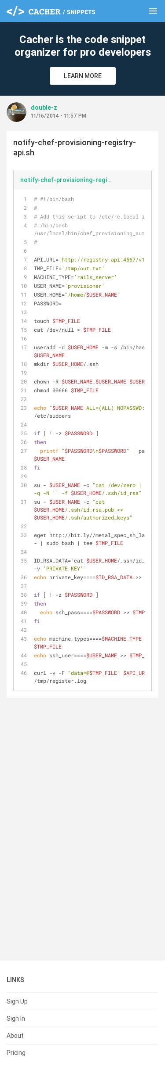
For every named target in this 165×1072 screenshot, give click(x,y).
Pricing (16, 1053)
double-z (44, 107)
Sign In (16, 1018)
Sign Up (17, 1001)
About (15, 1036)
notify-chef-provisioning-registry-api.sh (70, 180)
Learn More (83, 76)
